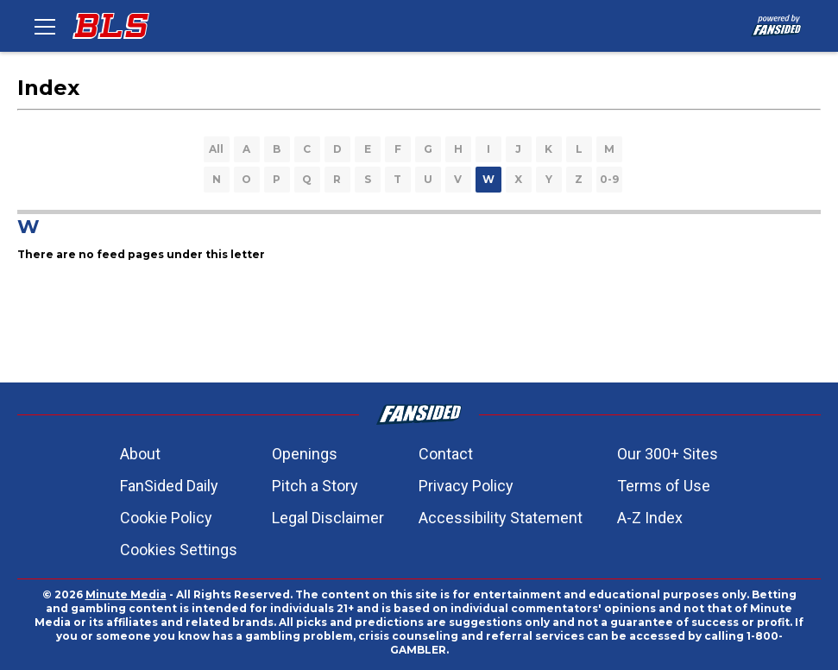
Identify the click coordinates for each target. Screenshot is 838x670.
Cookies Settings (178, 549)
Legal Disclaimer (328, 518)
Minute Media (126, 594)
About (140, 454)
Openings (304, 454)
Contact (446, 454)
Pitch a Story (315, 486)
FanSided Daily (169, 486)
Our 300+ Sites (667, 454)
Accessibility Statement (501, 518)
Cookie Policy (166, 518)
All (216, 148)
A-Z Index (650, 518)
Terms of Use (663, 486)
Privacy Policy (466, 486)
